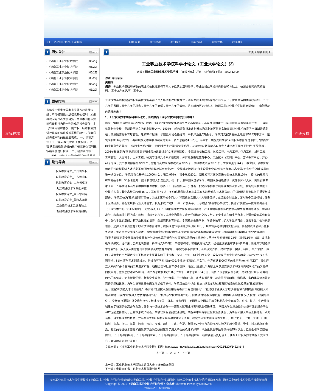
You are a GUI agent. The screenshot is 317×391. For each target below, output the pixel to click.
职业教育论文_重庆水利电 (72, 194)
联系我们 (237, 42)
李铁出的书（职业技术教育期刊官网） (139, 368)
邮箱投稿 (196, 42)
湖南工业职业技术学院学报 (161, 71)
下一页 (186, 353)
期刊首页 (134, 42)
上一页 (160, 353)
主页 (251, 52)
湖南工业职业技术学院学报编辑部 (111, 379)
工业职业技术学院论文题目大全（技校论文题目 (145, 364)
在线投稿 (217, 42)
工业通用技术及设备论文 (71, 205)
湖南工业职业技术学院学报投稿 (69, 379)
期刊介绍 (175, 42)
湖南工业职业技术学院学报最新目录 (245, 379)
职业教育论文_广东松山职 (72, 177)
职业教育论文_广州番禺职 (72, 171)
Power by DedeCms (199, 383)
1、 (107, 117)
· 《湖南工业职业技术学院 (62, 61)
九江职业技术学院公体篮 (71, 188)
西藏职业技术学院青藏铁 (71, 211)
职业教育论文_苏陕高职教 (72, 199)
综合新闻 (262, 52)
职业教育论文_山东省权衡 (72, 182)
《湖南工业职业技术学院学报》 (138, 346)
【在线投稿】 (187, 71)
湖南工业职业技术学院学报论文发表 (199, 379)
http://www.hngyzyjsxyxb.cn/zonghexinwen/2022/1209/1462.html (204, 346)
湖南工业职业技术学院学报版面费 (154, 379)
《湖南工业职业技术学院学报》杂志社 (151, 383)
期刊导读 (155, 42)
